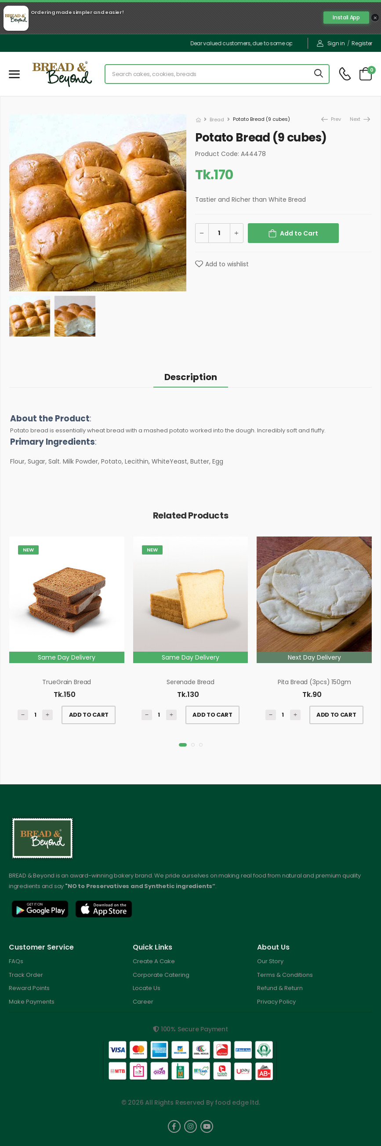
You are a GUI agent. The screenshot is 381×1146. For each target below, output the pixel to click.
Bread (217, 119)
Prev (330, 119)
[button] (183, 745)
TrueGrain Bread (66, 682)
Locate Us (146, 988)
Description (190, 377)
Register (362, 43)
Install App (346, 17)
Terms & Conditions (285, 975)
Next (356, 119)
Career (143, 1001)
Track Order (26, 975)
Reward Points (29, 988)
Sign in (331, 43)
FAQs (16, 961)
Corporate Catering (161, 975)
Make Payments (31, 1001)
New (28, 549)
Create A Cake (154, 961)
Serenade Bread (190, 682)
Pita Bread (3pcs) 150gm (314, 682)
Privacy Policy (276, 1001)
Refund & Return (280, 988)
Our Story (270, 961)
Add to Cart (299, 233)
